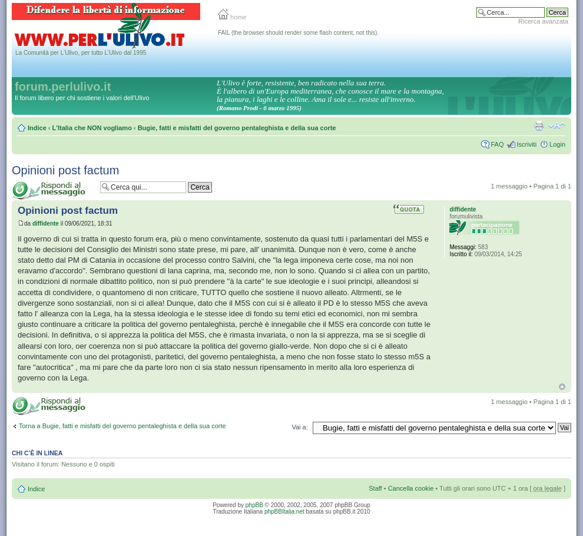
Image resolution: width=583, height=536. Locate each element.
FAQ (497, 144)
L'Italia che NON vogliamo (92, 127)
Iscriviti (526, 144)
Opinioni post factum (65, 170)
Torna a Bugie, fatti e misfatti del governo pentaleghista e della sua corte (122, 425)
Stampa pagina (538, 125)
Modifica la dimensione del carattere (556, 125)
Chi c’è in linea (37, 452)
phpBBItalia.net (284, 511)
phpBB (254, 505)
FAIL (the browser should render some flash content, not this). (298, 32)
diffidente (45, 223)
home (232, 17)
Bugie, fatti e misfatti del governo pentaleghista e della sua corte (237, 127)
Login (557, 144)
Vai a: (299, 427)
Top (562, 386)
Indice (37, 127)
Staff (375, 488)
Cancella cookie (411, 488)
